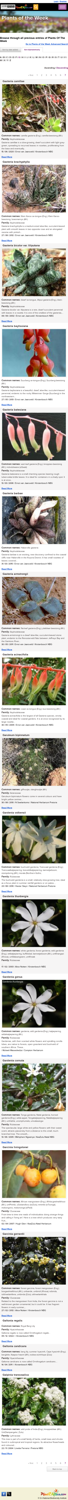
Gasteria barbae (13, 493)
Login (56, 1)
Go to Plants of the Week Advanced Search (47, 44)
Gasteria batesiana (14, 409)
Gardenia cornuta (13, 1060)
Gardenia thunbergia (15, 896)
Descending (62, 68)
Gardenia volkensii (14, 812)
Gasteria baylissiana (15, 326)
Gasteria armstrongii (15, 574)
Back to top (57, 1469)
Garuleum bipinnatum (16, 735)
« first (30, 75)
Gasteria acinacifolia (15, 654)
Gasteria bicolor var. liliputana (21, 245)
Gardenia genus (12, 977)
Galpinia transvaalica (16, 1375)
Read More (7, 157)
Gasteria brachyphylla (16, 162)
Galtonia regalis (12, 1320)
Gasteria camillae (13, 81)
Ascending (49, 68)
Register (63, 1)
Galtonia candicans (15, 1346)
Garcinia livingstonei (15, 1147)
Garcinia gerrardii (13, 1234)
